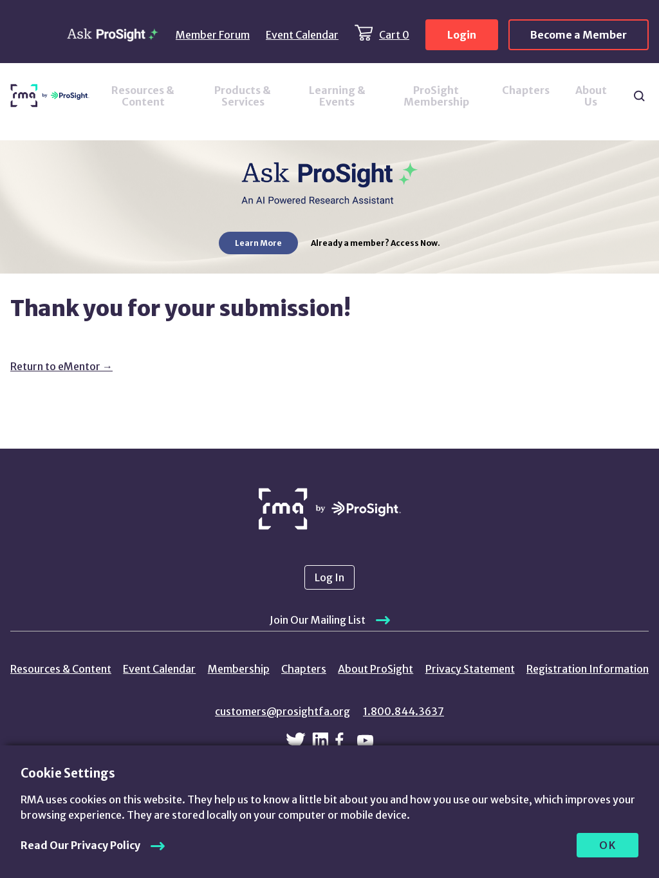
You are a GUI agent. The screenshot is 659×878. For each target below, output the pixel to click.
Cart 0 (394, 34)
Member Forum (213, 34)
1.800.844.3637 (403, 711)
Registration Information (587, 668)
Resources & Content (142, 96)
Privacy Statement (470, 668)
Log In (329, 577)
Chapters (526, 90)
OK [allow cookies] (608, 845)
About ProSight (375, 668)
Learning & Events (337, 96)
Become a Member (578, 34)
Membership (239, 668)
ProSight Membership (436, 96)
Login (461, 34)
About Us (591, 96)
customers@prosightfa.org (282, 711)
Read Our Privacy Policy (80, 845)
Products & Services (242, 96)
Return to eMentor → (61, 366)
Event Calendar (302, 34)
